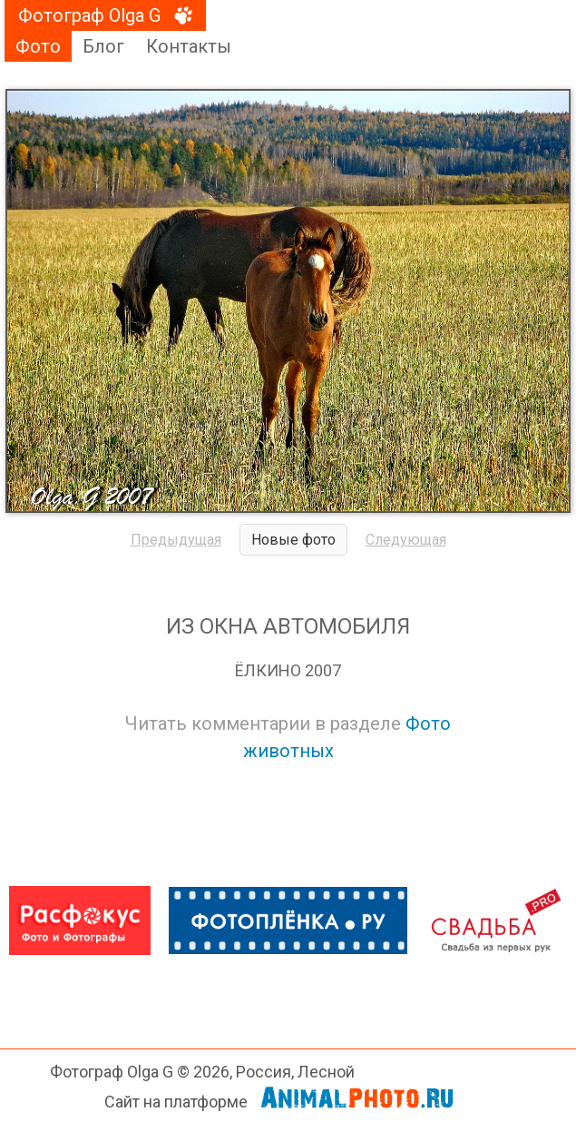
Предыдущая (176, 539)
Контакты (188, 46)
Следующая (406, 539)
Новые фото (293, 539)
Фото (38, 46)
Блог (103, 46)
